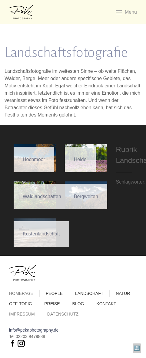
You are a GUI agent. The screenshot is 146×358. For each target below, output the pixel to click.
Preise (52, 303)
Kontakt (106, 303)
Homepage (21, 293)
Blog (78, 303)
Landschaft (89, 293)
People (54, 293)
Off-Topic (20, 303)
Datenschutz (62, 314)
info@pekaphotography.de (33, 330)
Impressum (22, 314)
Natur (123, 293)
